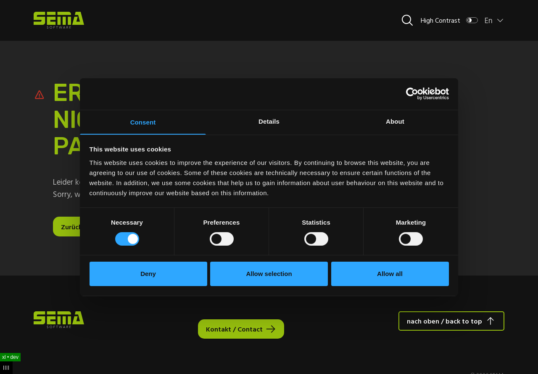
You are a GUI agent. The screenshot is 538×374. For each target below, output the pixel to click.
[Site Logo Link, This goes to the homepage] (59, 20)
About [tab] (395, 120)
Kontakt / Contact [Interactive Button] (234, 329)
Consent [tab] (143, 121)
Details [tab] (269, 120)
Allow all (390, 274)
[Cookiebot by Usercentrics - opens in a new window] (412, 93)
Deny (148, 274)
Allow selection (269, 274)
